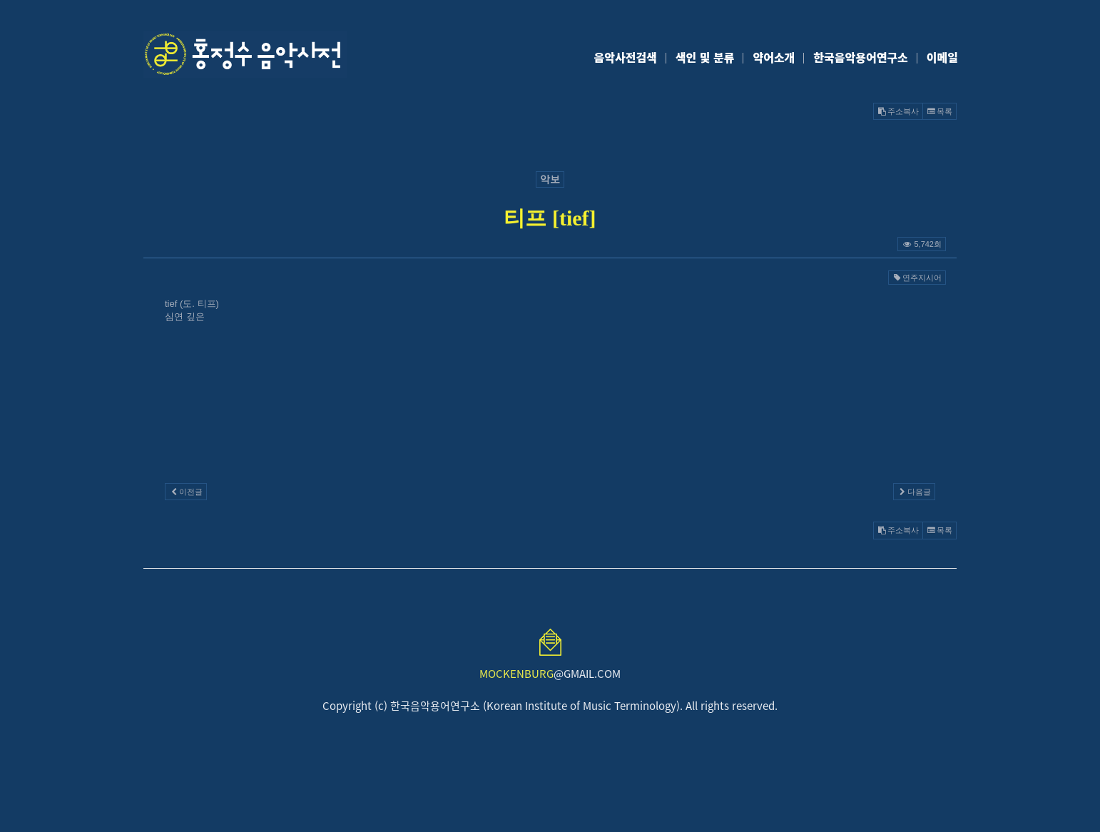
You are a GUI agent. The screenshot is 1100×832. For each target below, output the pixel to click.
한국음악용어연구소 (860, 57)
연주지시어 (917, 277)
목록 (939, 111)
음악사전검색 (625, 57)
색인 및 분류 (705, 57)
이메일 (942, 57)
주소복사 (898, 111)
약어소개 (774, 57)
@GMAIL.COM (550, 673)
